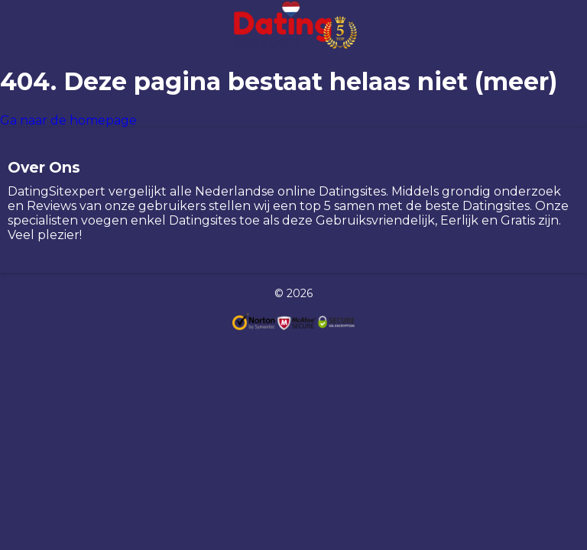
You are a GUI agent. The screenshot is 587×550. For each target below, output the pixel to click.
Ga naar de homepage (68, 120)
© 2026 (293, 293)
